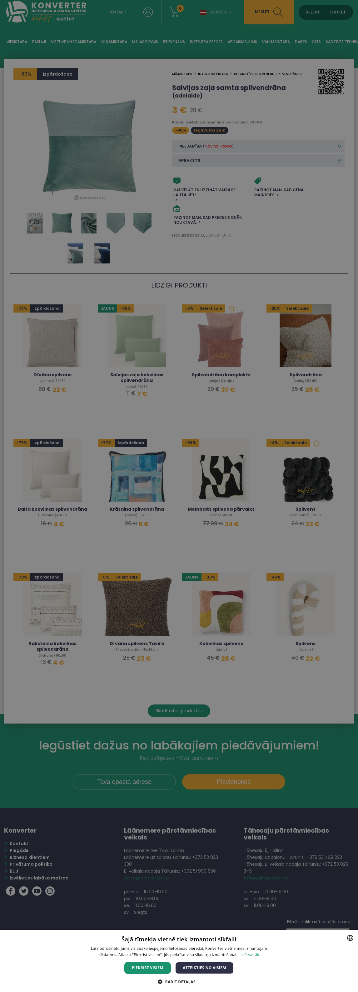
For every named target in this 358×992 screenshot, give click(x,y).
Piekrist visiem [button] (147, 967)
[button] (178, 981)
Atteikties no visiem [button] (204, 967)
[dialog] (179, 496)
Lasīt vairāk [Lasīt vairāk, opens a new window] (249, 954)
